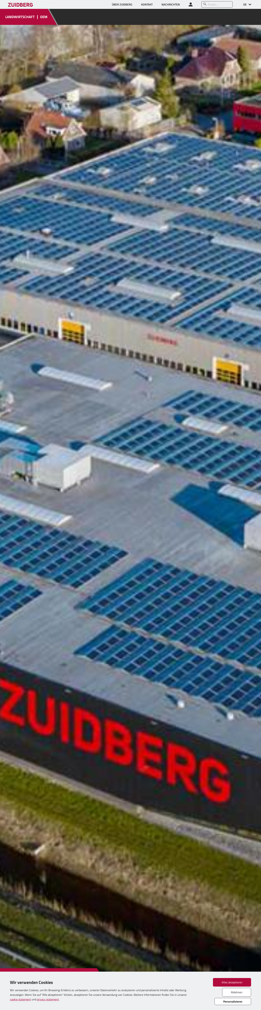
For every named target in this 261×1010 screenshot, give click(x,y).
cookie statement (20, 999)
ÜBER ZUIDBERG (122, 4)
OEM (43, 17)
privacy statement (48, 999)
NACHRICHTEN (171, 4)
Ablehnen (236, 992)
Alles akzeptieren (232, 982)
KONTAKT (147, 4)
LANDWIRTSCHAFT (20, 17)
